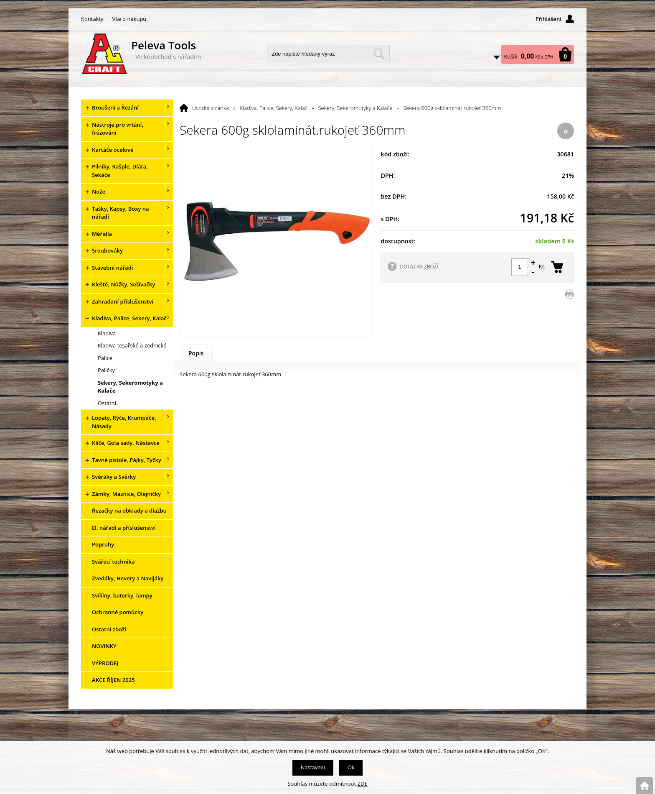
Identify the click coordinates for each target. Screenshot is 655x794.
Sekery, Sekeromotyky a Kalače (355, 108)
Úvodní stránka (210, 108)
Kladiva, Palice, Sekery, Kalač (273, 108)
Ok (351, 767)
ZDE (363, 783)
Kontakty (92, 19)
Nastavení (313, 767)
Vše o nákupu (129, 19)
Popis (196, 353)
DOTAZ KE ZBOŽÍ (419, 266)
